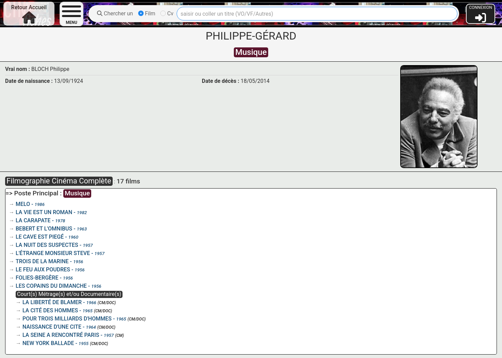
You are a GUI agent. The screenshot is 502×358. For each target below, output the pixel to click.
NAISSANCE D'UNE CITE (51, 327)
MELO (23, 204)
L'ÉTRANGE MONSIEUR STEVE (53, 253)
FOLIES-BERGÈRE (37, 277)
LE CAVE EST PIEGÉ (40, 237)
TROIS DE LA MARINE (42, 261)
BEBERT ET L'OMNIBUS (44, 228)
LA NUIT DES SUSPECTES (47, 245)
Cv (166, 13)
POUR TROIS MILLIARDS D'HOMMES (67, 318)
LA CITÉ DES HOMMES (50, 310)
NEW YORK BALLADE (48, 343)
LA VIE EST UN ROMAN (44, 212)
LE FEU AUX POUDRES (43, 269)
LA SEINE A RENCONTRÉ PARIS (60, 335)
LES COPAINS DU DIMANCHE (51, 286)
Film (147, 13)
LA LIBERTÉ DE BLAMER (52, 302)
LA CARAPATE (33, 220)
